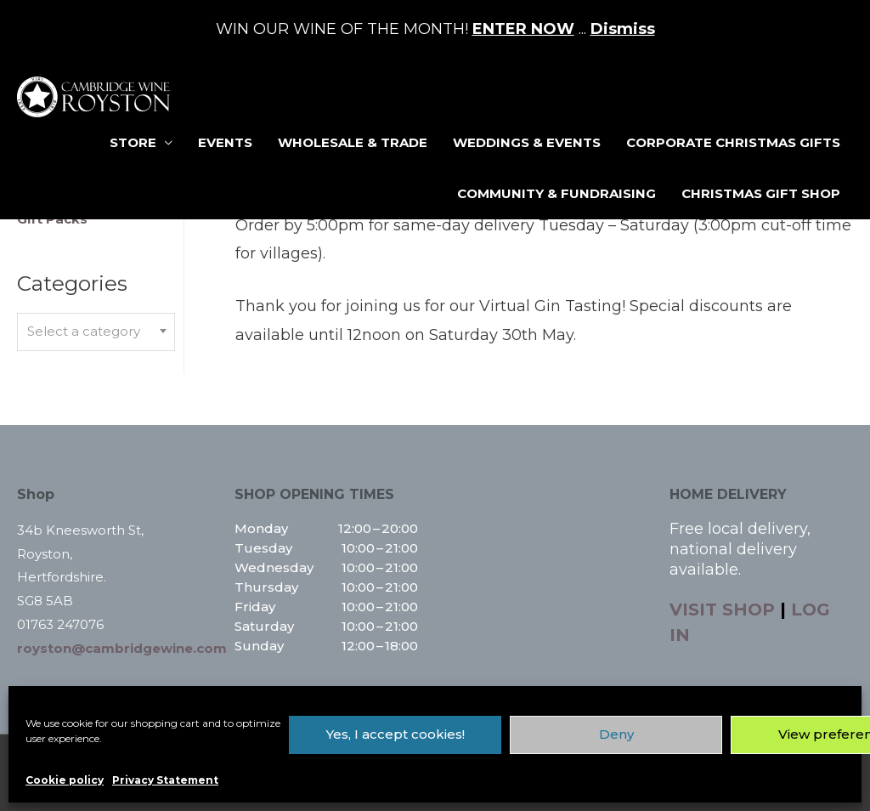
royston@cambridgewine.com (122, 648)
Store (133, 142)
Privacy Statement (165, 780)
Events (225, 142)
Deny (616, 734)
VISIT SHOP (722, 609)
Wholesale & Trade (352, 142)
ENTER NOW (523, 29)
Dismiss (622, 29)
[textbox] (95, 331)
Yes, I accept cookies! (395, 734)
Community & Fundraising (556, 193)
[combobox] (96, 332)
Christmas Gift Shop (760, 193)
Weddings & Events (527, 142)
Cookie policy (64, 780)
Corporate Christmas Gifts (733, 142)
